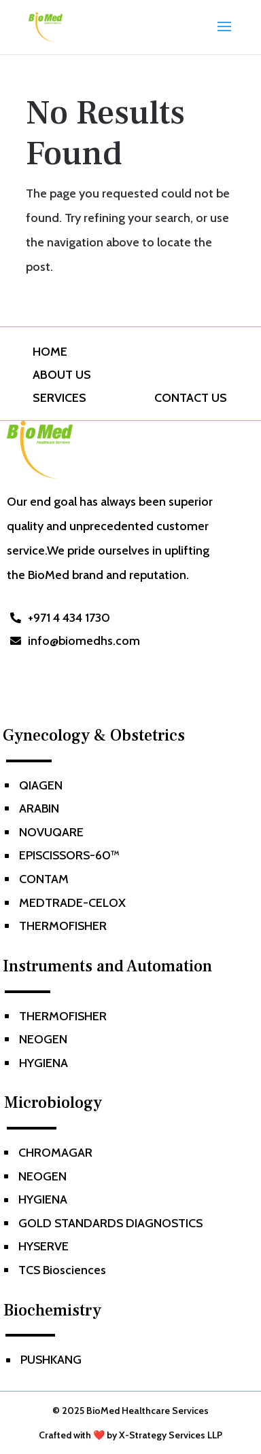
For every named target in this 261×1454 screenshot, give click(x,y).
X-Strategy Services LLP (170, 1435)
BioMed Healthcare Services (147, 1410)
